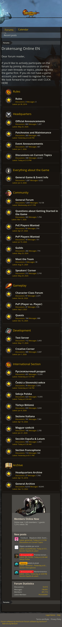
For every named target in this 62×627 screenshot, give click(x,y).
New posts (20, 534)
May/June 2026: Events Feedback (37, 538)
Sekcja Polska (23, 394)
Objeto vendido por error (29, 546)
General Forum (24, 200)
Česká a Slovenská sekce (30, 382)
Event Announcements (29, 143)
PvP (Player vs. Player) (28, 304)
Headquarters (22, 114)
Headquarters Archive (28, 472)
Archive (18, 465)
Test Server (22, 337)
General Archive (25, 483)
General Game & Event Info (31, 177)
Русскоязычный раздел (30, 371)
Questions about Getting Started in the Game (36, 212)
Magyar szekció (24, 427)
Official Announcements (30, 121)
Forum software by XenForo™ (35, 621)
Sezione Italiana (25, 416)
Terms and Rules (42, 619)
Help (58, 615)
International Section (27, 364)
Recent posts (10, 35)
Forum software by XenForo (12, 621)
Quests (19, 315)
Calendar (23, 29)
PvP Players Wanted (27, 236)
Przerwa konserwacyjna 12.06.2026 (40, 555)
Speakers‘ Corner (25, 270)
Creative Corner (25, 349)
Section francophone (28, 450)
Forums (9, 29)
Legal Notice (50, 615)
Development (22, 330)
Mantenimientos (33, 571)
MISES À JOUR (29, 563)
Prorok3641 (43, 594)
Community (20, 192)
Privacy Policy (56, 619)
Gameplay (19, 285)
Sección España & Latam (30, 438)
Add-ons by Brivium (10, 623)
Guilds (19, 248)
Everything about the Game (31, 170)
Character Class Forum (29, 292)
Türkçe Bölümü (24, 405)
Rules (16, 91)
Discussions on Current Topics (33, 155)
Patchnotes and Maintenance (33, 132)
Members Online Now (26, 519)
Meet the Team (24, 259)
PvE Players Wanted (27, 225)
